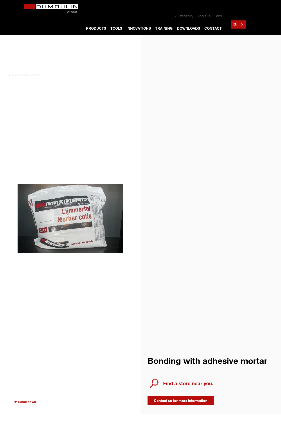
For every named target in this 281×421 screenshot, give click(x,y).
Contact (213, 28)
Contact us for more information (180, 400)
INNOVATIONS (138, 28)
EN (235, 24)
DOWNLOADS (188, 28)
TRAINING (164, 28)
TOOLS (116, 28)
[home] (53, 7)
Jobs (218, 16)
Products (96, 28)
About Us (204, 16)
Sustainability (184, 16)
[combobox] (238, 24)
